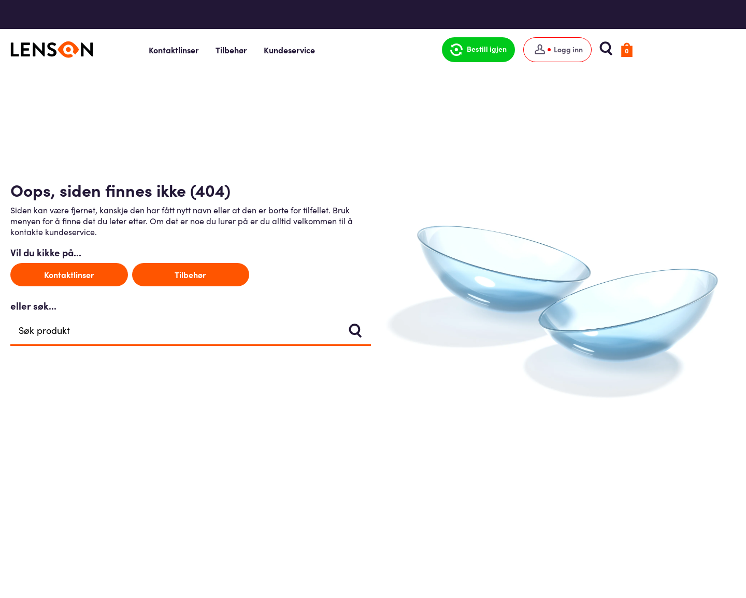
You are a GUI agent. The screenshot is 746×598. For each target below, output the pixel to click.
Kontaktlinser (228, 49)
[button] (525, 49)
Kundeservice (343, 49)
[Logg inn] (604, 49)
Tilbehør (286, 49)
